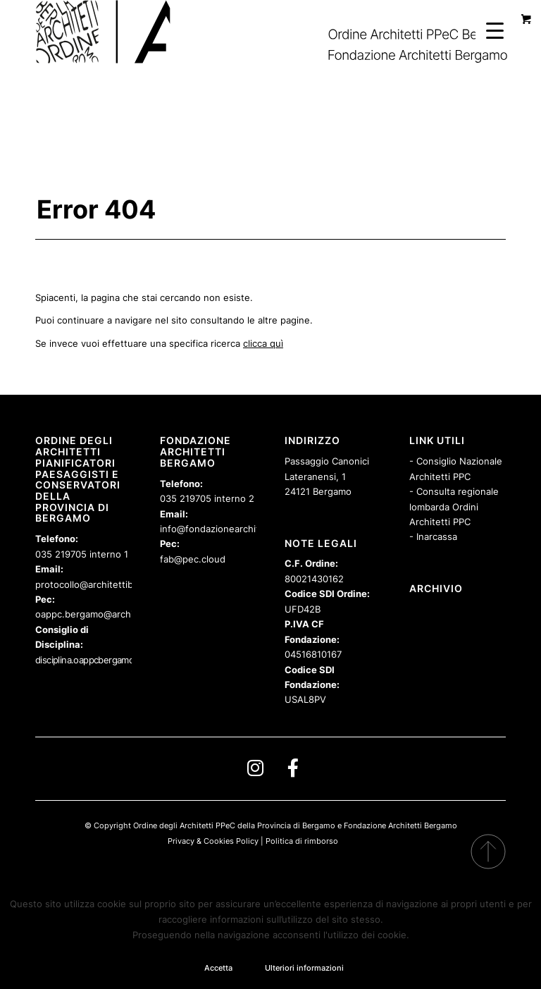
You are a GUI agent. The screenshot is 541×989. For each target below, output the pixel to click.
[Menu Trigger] (494, 30)
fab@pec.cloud (192, 559)
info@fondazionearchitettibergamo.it (240, 528)
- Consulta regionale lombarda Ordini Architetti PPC (454, 506)
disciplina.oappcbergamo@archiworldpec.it (120, 659)
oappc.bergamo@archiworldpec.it (108, 614)
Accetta (218, 968)
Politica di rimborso (302, 841)
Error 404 (96, 209)
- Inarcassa (433, 536)
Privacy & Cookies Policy (213, 841)
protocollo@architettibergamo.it (105, 584)
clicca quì (263, 343)
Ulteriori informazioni (304, 968)
